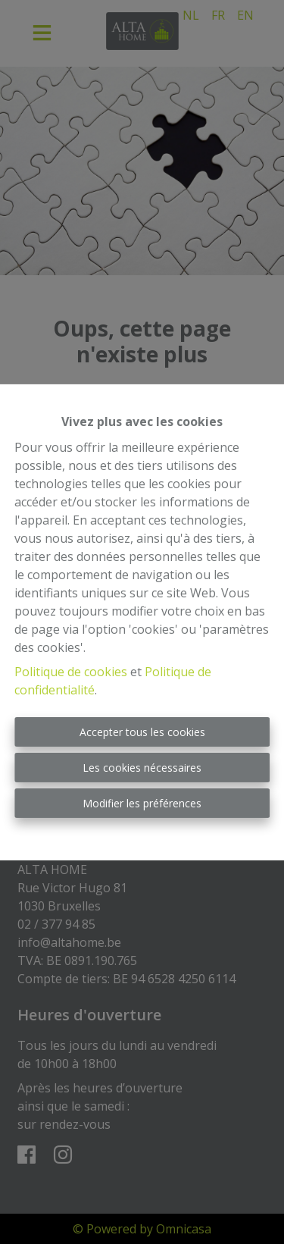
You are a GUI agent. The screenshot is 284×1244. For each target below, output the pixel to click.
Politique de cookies (70, 671)
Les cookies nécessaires (142, 767)
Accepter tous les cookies (142, 732)
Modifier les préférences (142, 803)
